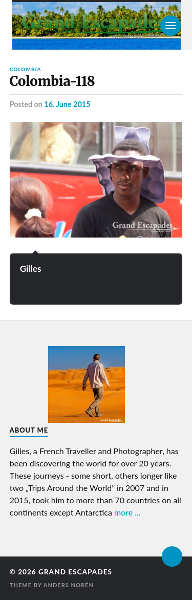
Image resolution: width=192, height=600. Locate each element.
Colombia (25, 69)
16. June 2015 (67, 104)
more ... (127, 512)
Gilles (30, 268)
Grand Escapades (75, 572)
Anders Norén (69, 585)
